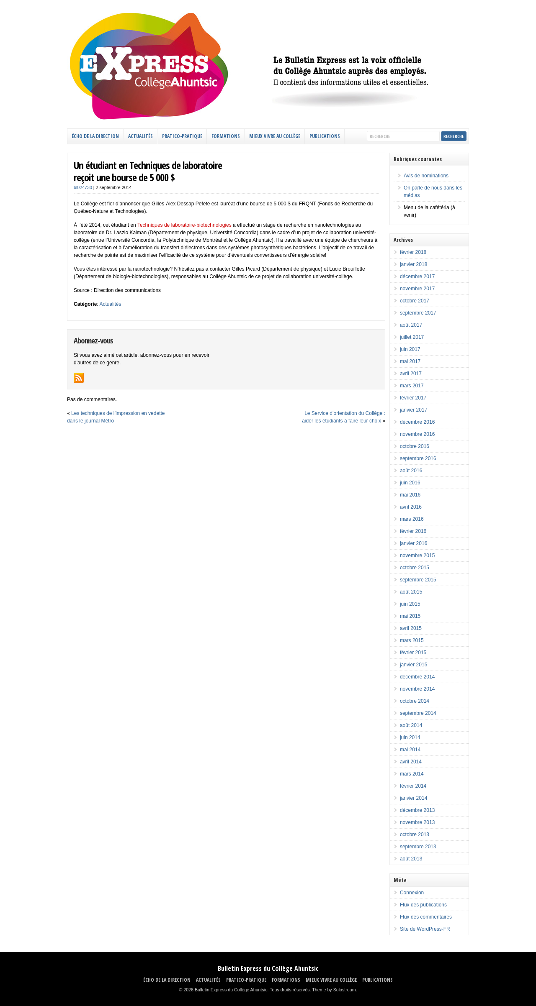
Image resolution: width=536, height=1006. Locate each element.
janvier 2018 (413, 264)
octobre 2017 (414, 301)
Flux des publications (423, 905)
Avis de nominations (426, 176)
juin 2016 (410, 483)
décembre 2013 (417, 810)
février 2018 (413, 252)
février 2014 (413, 786)
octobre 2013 (414, 834)
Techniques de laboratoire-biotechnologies (184, 225)
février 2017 (413, 398)
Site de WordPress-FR (425, 929)
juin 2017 (410, 349)
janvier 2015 (413, 665)
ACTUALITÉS (140, 136)
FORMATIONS (225, 136)
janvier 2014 (413, 798)
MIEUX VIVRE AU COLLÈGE (274, 136)
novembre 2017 (417, 289)
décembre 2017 (417, 276)
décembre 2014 (417, 677)
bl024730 (83, 187)
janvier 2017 (413, 410)
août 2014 (411, 725)
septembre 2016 (418, 458)
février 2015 (413, 652)
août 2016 (411, 471)
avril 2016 (411, 507)
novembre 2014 (417, 689)
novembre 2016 (417, 434)
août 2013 (411, 859)
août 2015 (411, 592)
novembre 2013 (417, 822)
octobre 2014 (414, 701)
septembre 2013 (418, 847)
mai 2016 (410, 495)
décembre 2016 (417, 422)
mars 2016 (412, 519)
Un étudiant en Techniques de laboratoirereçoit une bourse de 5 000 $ (148, 171)
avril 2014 (411, 762)
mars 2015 (412, 640)
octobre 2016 (414, 446)
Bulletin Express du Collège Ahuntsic (268, 968)
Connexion (412, 893)
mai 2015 (410, 616)
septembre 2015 (418, 580)
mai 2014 (410, 750)
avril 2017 (411, 373)
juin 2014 (410, 737)
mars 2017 (412, 386)
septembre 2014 (418, 713)
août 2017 (411, 325)
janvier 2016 (413, 543)
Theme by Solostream (334, 989)
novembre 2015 (417, 555)
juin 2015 (410, 604)
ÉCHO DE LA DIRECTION (95, 136)
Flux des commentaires (426, 917)
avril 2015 (411, 628)
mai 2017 (410, 361)
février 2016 (413, 531)
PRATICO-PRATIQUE (182, 136)
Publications (324, 136)
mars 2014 (412, 774)
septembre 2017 (418, 313)
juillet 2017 (412, 337)
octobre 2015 (414, 568)
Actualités (110, 304)
